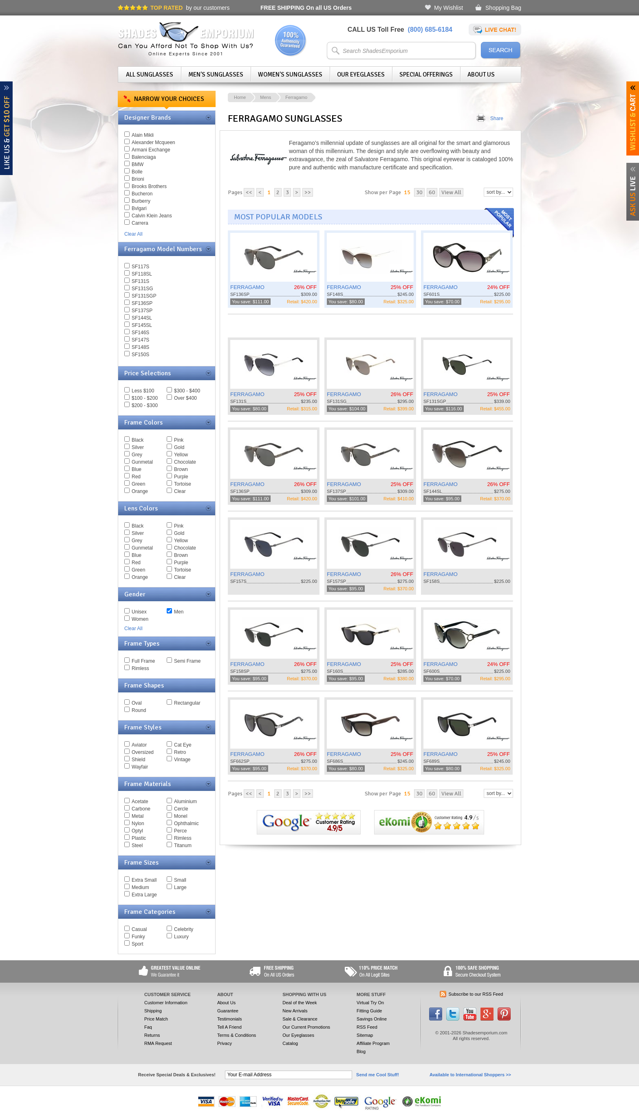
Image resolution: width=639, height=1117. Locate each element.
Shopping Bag (503, 7)
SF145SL (142, 325)
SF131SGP (144, 296)
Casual (139, 929)
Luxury (181, 937)
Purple (181, 477)
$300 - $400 (187, 391)
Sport (137, 944)
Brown (181, 469)
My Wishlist (448, 7)
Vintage (182, 759)
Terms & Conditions (236, 1035)
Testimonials (229, 1018)
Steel (137, 845)
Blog (361, 1051)
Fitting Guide (369, 1010)
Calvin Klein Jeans (152, 216)
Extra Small (144, 880)
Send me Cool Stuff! (377, 1074)
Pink (178, 440)
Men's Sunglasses (215, 74)
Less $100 (143, 391)
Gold (179, 447)
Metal (137, 816)
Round (139, 710)
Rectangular (187, 703)
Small (180, 880)
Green (138, 484)
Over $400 (185, 398)
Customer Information (165, 1002)
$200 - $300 (145, 405)
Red (136, 477)
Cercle (181, 809)
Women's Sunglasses (290, 74)
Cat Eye (183, 745)
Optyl (137, 831)
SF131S (140, 281)
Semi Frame (187, 661)
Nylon (138, 823)
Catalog (290, 1043)
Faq (148, 1027)
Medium (140, 887)
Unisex (139, 612)
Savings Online (372, 1018)
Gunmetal (142, 462)
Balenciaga (144, 157)
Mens (265, 97)
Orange (140, 491)
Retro (180, 752)
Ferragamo (296, 97)
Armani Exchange (151, 150)
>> (307, 192)
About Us (481, 74)
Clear (180, 491)
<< (249, 192)
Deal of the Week (299, 1002)
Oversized (143, 752)
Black (137, 440)
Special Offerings (426, 74)
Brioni (138, 179)
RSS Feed (367, 1027)
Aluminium (185, 801)
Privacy (224, 1043)
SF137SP (142, 310)
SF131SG (142, 288)
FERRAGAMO (247, 287)
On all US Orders (306, 7)
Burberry (141, 201)
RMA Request (158, 1043)
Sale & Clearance (299, 1018)
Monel (180, 816)
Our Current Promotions (306, 1027)
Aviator (139, 745)
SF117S (140, 266)
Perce (180, 831)
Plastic (139, 838)
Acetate (140, 801)
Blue (136, 469)
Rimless (140, 668)
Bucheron (142, 194)
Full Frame (143, 661)
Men (178, 612)
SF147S (140, 340)
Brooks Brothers (149, 186)
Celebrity (183, 929)
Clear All (133, 234)
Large (180, 887)
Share (496, 118)
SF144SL (142, 318)
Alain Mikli (143, 135)
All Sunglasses (149, 74)
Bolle (137, 172)
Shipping (153, 1010)
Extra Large (144, 895)
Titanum (183, 845)
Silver (138, 447)
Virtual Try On (370, 1002)
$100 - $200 (145, 398)
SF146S (140, 332)
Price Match (156, 1018)
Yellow (181, 455)
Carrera (140, 223)
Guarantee (227, 1010)
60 (432, 192)
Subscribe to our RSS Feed (476, 994)
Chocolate (185, 462)
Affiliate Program (373, 1043)
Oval (137, 703)
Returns (152, 1035)
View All (451, 192)
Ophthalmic (186, 823)
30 (419, 192)
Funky (138, 937)
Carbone (141, 809)
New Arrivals (294, 1010)
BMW (137, 164)
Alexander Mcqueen (153, 142)
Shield (138, 759)
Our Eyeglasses (361, 74)
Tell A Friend (229, 1027)
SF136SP (142, 303)
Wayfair (140, 767)
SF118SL (142, 274)
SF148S (140, 347)
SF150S (140, 354)
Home (240, 97)
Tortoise (182, 484)
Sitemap (365, 1035)
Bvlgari (139, 208)
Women (140, 619)
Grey (137, 455)
